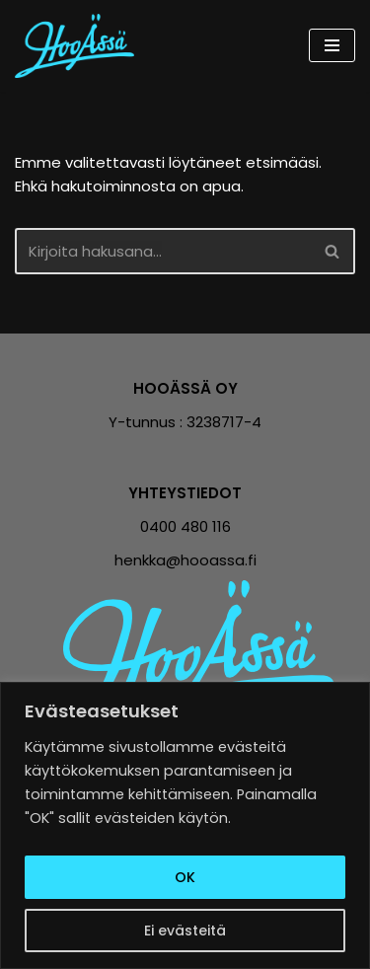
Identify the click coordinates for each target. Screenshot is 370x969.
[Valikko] (332, 45)
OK (185, 877)
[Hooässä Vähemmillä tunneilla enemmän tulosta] (79, 46)
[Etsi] (163, 251)
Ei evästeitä (185, 930)
